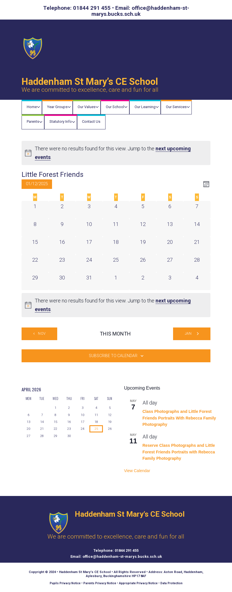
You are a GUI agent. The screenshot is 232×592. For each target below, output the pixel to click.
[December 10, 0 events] (89, 228)
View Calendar (137, 470)
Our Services (176, 107)
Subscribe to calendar (113, 355)
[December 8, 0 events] (35, 228)
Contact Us (91, 121)
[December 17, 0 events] (89, 245)
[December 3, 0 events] (89, 210)
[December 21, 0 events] (196, 245)
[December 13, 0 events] (169, 228)
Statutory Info (60, 121)
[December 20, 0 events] (169, 245)
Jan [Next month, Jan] (188, 334)
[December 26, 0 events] (142, 263)
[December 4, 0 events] (116, 210)
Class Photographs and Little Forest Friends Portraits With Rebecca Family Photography (179, 418)
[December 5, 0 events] (142, 210)
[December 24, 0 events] (89, 263)
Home (32, 107)
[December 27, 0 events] (169, 263)
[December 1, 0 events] (35, 210)
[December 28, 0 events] (196, 263)
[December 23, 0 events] (62, 263)
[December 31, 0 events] (89, 281)
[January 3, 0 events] (169, 281)
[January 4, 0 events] (196, 281)
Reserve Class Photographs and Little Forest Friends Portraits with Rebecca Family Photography (179, 452)
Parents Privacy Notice (99, 583)
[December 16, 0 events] (62, 245)
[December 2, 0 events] (62, 210)
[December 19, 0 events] (142, 245)
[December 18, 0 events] (116, 245)
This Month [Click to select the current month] (115, 334)
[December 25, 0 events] (116, 263)
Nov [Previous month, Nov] (41, 334)
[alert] (116, 153)
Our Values (86, 107)
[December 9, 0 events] (62, 228)
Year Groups (57, 107)
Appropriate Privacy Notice (138, 583)
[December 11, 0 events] (116, 228)
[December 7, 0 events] (196, 210)
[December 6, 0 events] (169, 210)
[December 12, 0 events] (142, 228)
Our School (115, 107)
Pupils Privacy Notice (65, 583)
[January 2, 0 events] (142, 281)
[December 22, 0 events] (35, 263)
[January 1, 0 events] (116, 281)
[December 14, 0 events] (196, 228)
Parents (33, 121)
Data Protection (171, 583)
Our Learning (145, 107)
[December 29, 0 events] (35, 281)
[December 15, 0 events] (35, 245)
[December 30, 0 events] (62, 281)
